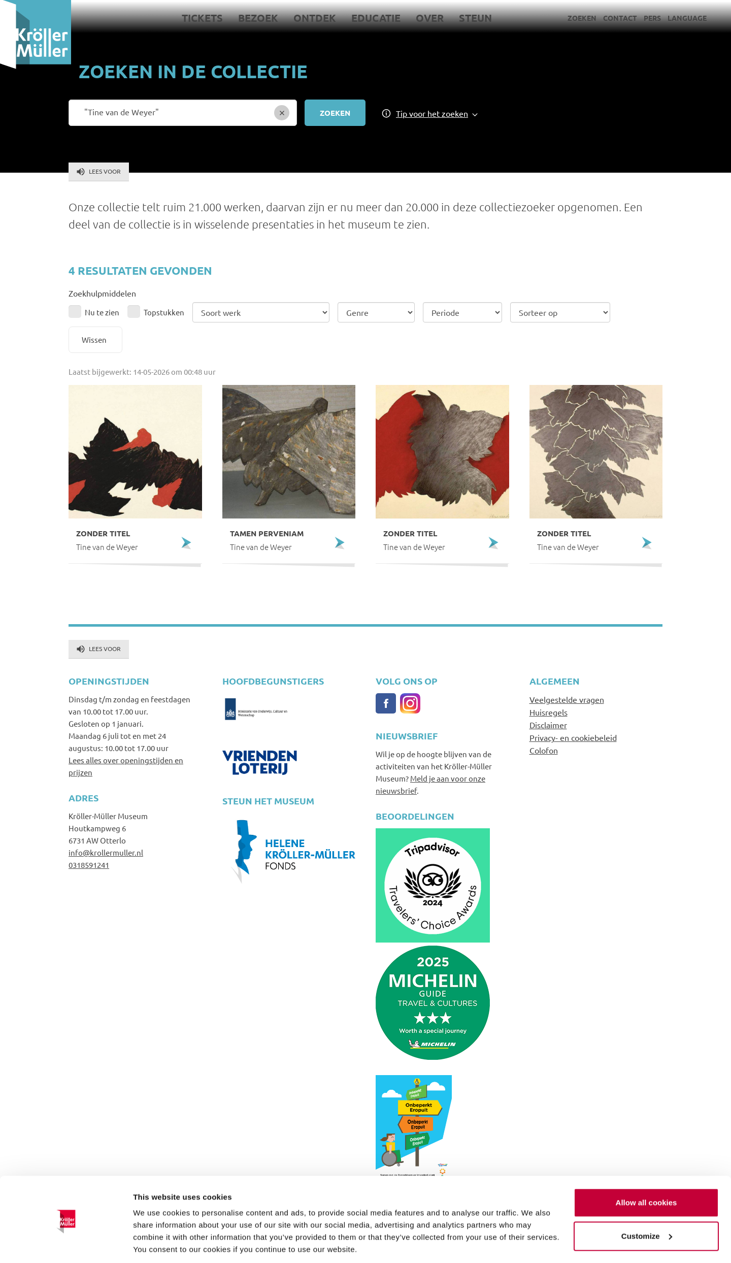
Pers (652, 17)
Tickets (202, 17)
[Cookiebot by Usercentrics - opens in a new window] (65, 1243)
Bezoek (258, 17)
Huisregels (548, 712)
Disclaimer (548, 725)
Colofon (543, 750)
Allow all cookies (646, 1168)
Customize (646, 1201)
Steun (475, 17)
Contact (620, 17)
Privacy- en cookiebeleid (573, 737)
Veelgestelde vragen (566, 699)
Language (687, 17)
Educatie (376, 17)
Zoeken (582, 17)
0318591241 (89, 864)
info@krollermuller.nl (106, 852)
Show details (156, 1243)
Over (430, 17)
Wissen (94, 339)
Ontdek (314, 17)
